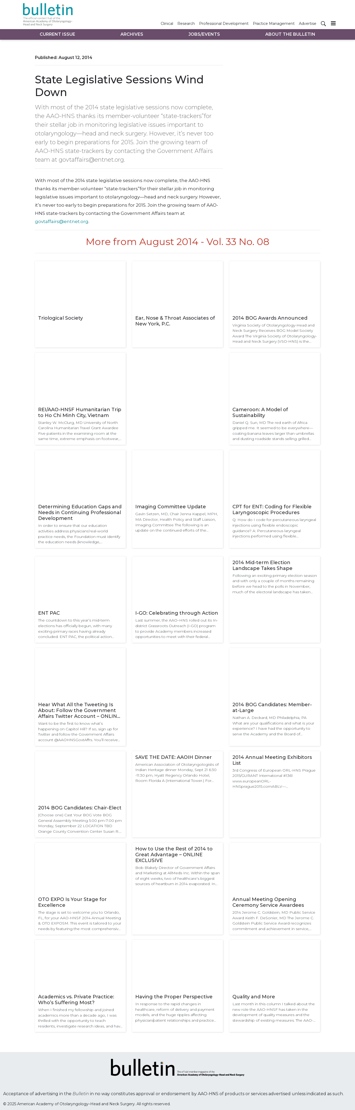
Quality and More (253, 997)
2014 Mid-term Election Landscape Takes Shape (262, 565)
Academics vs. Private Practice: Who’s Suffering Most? (76, 999)
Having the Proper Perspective (174, 997)
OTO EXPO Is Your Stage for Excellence (72, 902)
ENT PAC (49, 613)
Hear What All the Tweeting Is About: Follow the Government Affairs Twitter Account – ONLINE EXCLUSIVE (79, 710)
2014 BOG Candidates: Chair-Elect (80, 808)
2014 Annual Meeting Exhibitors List (272, 760)
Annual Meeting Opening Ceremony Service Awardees (268, 902)
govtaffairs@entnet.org (61, 221)
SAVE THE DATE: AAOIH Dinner (173, 757)
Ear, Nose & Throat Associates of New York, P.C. (175, 321)
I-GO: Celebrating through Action (176, 613)
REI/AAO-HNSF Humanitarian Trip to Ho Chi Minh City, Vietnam (79, 412)
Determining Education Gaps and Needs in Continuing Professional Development (80, 512)
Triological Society (60, 318)
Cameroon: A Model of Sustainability (260, 412)
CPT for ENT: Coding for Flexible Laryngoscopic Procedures (272, 509)
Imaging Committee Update (170, 507)
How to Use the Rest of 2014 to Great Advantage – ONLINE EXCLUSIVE (174, 854)
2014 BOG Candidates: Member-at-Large (272, 707)
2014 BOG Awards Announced (269, 318)
